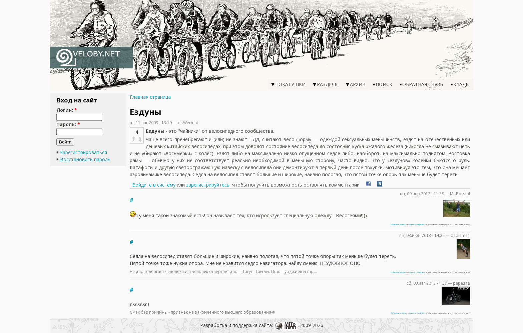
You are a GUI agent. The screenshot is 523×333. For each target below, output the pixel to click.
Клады (461, 84)
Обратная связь (422, 84)
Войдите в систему (153, 185)
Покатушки (290, 84)
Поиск (384, 84)
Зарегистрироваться (83, 152)
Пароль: (68, 124)
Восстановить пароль (85, 159)
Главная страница (150, 97)
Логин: (66, 110)
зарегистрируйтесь (207, 185)
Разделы (328, 84)
